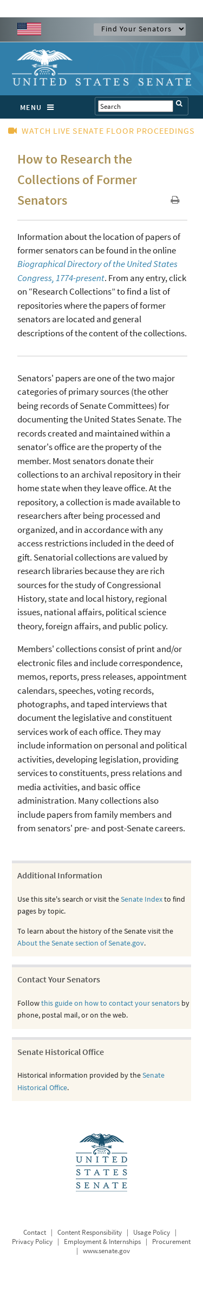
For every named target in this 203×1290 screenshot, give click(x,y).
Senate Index (141, 899)
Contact (34, 1232)
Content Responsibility (89, 1232)
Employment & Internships (102, 1241)
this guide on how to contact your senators (110, 1003)
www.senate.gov (106, 1250)
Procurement (171, 1241)
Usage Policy (151, 1232)
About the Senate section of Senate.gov (80, 943)
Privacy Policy (32, 1241)
